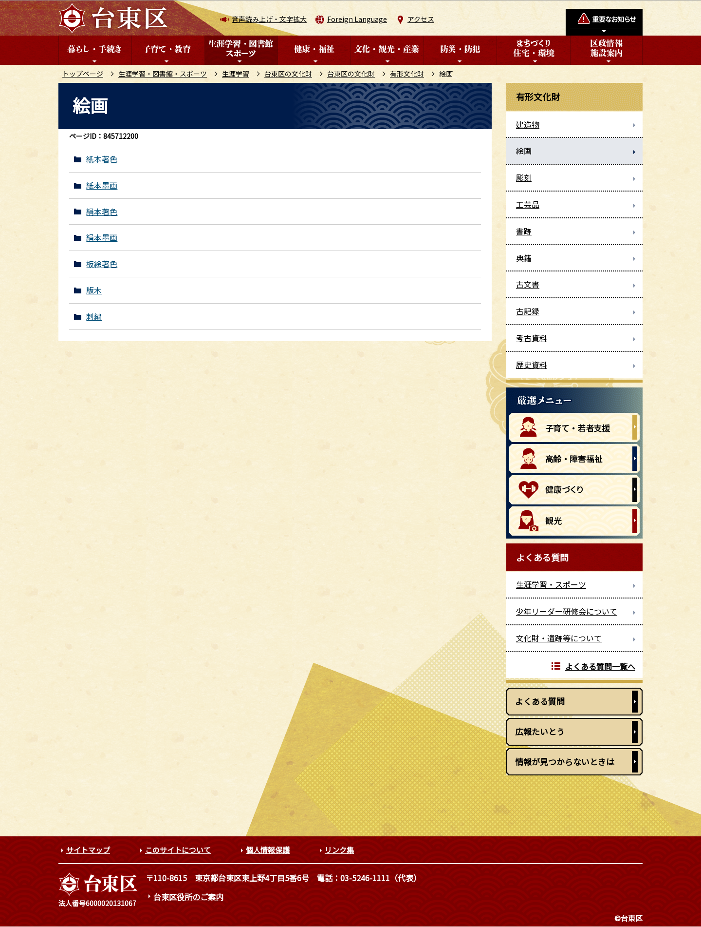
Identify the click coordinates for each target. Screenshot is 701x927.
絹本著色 (101, 212)
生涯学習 (235, 73)
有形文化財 (407, 73)
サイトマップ (88, 850)
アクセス (420, 19)
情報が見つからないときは (564, 761)
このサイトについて (178, 850)
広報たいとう (540, 731)
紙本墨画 (101, 185)
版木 (94, 290)
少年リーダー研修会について (566, 611)
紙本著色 (101, 159)
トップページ (82, 73)
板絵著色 (101, 264)
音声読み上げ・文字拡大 (269, 19)
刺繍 (94, 316)
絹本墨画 (101, 237)
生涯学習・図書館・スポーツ (162, 73)
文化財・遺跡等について (559, 638)
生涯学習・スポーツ (551, 584)
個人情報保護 (268, 850)
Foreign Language (357, 19)
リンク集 (339, 850)
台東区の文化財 (288, 73)
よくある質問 (540, 701)
